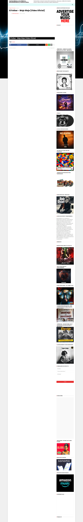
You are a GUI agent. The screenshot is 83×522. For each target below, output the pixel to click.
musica (17, 8)
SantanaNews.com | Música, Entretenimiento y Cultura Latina (19, 1)
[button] (72, 4)
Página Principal (12, 8)
